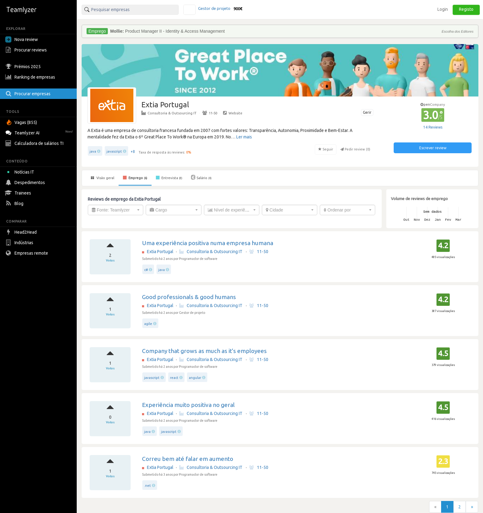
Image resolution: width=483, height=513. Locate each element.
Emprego (135, 177)
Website (232, 113)
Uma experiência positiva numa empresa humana (207, 243)
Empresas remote (27, 253)
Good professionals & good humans (189, 296)
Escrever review (432, 148)
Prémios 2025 (24, 66)
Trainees (19, 193)
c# (146, 270)
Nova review (21, 39)
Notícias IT (20, 172)
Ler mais (244, 136)
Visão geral (102, 178)
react (174, 378)
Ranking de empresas (31, 77)
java (93, 151)
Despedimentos (26, 182)
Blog (15, 203)
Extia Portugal (160, 251)
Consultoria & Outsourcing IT (169, 113)
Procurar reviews (27, 49)
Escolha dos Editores (457, 31)
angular (195, 378)
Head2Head (22, 232)
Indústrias (20, 242)
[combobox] (115, 210)
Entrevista (169, 177)
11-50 (209, 113)
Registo (466, 9)
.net (147, 485)
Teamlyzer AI (40, 132)
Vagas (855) (22, 122)
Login (442, 9)
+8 (133, 152)
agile (148, 324)
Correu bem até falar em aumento (187, 458)
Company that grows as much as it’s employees (204, 350)
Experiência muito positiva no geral (188, 404)
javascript (114, 151)
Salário (201, 177)
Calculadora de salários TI (35, 143)
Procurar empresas (29, 93)
